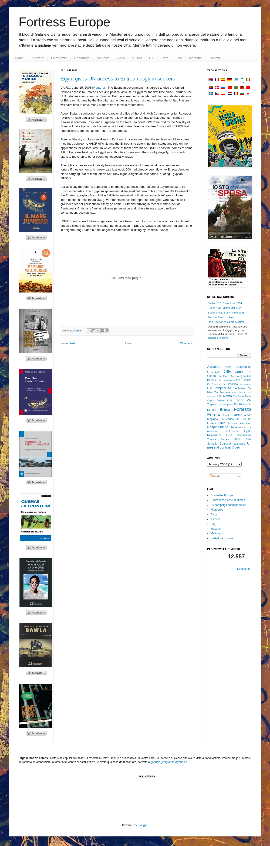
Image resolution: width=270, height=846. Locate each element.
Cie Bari (223, 376)
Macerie (216, 528)
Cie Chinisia (243, 380)
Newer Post (68, 343)
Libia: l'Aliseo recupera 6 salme (226, 321)
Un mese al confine (229, 445)
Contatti (214, 58)
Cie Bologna (238, 376)
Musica (137, 58)
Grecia (237, 415)
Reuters (98, 87)
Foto (179, 58)
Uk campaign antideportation (228, 505)
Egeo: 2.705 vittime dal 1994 (224, 307)
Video (120, 58)
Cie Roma (224, 396)
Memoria (195, 58)
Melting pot (217, 533)
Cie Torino (235, 400)
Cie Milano (239, 388)
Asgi (213, 524)
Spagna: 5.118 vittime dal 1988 (226, 312)
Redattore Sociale (222, 538)
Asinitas (215, 519)
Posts (215, 476)
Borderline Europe (222, 495)
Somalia (212, 443)
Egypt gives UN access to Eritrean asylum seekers (118, 79)
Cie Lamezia (245, 384)
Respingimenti (217, 427)
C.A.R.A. (213, 372)
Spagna (225, 443)
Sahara (225, 439)
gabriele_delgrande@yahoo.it (169, 762)
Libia (222, 423)
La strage (37, 58)
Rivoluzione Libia (219, 435)
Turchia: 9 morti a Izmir (221, 317)
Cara (165, 58)
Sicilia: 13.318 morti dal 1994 (225, 303)
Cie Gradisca (230, 384)
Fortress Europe (64, 22)
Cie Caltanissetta (226, 380)
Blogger (142, 825)
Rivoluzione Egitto (237, 431)
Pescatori (245, 423)
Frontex (227, 415)
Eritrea (225, 409)
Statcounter (244, 569)
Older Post (186, 343)
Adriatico (213, 367)
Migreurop (217, 509)
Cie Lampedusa (219, 388)
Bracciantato (243, 367)
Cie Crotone (214, 384)
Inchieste (102, 58)
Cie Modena (222, 392)
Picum (214, 514)
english (77, 330)
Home (19, 58)
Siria (248, 439)
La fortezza (59, 58)
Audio (228, 367)
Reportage (81, 58)
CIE (151, 58)
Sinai (237, 439)
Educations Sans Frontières (228, 500)
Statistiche (239, 443)
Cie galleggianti (225, 404)
